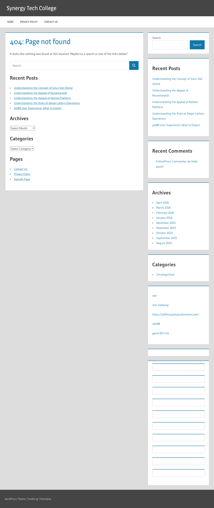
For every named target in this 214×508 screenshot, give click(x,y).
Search (156, 38)
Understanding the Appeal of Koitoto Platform (42, 98)
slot (154, 295)
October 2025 (164, 233)
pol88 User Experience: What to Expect (38, 108)
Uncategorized (165, 274)
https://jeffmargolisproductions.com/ (175, 314)
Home (10, 21)
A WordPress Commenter (171, 161)
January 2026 (164, 217)
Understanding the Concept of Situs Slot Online (43, 88)
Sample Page (22, 179)
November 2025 (166, 228)
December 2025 (166, 223)
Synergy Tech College (31, 8)
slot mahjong (160, 305)
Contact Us (51, 21)
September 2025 (166, 238)
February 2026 (165, 212)
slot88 (156, 324)
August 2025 (164, 243)
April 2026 (162, 202)
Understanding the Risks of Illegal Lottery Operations (47, 103)
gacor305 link (160, 333)
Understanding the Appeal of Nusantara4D (40, 93)
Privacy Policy (29, 21)
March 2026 (163, 207)
